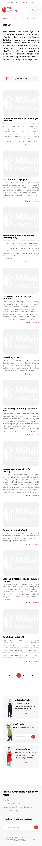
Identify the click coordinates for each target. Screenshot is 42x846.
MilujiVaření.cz (8, 18)
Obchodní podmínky (11, 803)
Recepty (18, 18)
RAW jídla (23, 45)
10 (32, 675)
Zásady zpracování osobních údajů (17, 807)
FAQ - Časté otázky (10, 811)
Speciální (26, 18)
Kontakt (6, 800)
